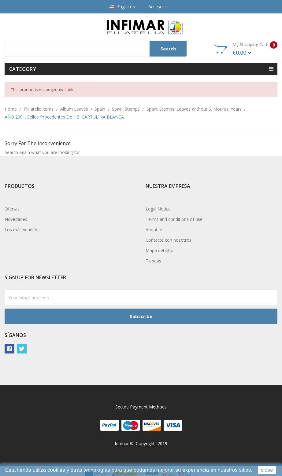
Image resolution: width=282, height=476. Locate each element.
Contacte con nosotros (168, 240)
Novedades (16, 219)
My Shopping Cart (245, 49)
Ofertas (12, 209)
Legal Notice (158, 209)
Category (22, 69)
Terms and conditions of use (174, 219)
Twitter (22, 348)
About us (154, 230)
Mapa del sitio (159, 250)
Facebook (9, 348)
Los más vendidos (23, 230)
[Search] (96, 49)
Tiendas (153, 261)
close (267, 470)
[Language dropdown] (122, 6)
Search (168, 49)
